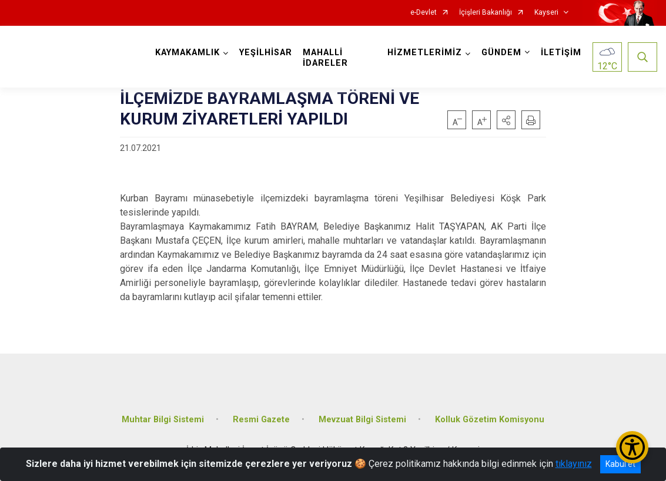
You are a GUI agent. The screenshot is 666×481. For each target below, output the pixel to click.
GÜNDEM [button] (501, 53)
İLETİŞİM (561, 53)
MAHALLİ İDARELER (325, 58)
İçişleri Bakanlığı (485, 12)
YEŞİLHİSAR (265, 53)
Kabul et (620, 464)
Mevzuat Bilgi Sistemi (362, 420)
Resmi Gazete (261, 420)
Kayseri (546, 12)
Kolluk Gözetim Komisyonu (489, 420)
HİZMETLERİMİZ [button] (424, 53)
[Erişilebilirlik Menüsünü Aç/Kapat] (632, 447)
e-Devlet (423, 12)
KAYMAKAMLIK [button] (187, 53)
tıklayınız (573, 463)
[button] (506, 119)
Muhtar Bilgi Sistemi (163, 420)
